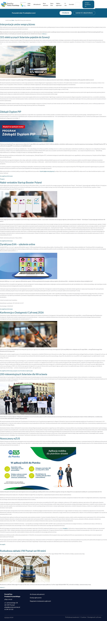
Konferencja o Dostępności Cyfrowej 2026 (22, 312)
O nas (72, 4)
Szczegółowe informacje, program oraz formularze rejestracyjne (16, 370)
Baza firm (57, 4)
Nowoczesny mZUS (10, 438)
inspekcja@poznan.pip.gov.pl (47, 171)
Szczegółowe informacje (6, 176)
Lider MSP (34, 4)
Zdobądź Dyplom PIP (10, 111)
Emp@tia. (65, 528)
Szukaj (84, 4)
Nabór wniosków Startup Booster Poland (21, 182)
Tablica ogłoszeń (65, 4)
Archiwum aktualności (37, 594)
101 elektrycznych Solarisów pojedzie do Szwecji (25, 37)
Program (2, 179)
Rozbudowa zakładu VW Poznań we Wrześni (23, 550)
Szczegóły (2, 544)
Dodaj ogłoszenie (36, 598)
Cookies (83, 617)
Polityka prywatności (72, 617)
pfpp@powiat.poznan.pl (12, 607)
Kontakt (78, 4)
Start (13, 20)
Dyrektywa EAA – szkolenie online (17, 244)
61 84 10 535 (8, 609)
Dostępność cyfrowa (94, 617)
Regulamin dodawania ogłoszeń (40, 601)
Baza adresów (51, 4)
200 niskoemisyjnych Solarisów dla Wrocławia (23, 374)
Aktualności (42, 4)
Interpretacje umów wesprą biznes (17, 24)
